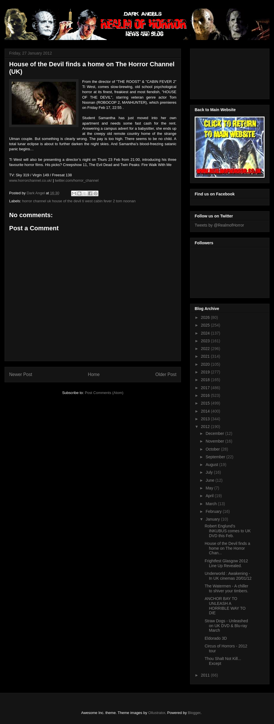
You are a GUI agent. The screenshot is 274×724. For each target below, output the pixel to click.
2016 (206, 395)
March (212, 503)
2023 (206, 341)
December (215, 433)
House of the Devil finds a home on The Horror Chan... (227, 548)
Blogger (194, 713)
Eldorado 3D (216, 638)
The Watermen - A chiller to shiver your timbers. (226, 588)
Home (94, 374)
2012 (206, 426)
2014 (206, 411)
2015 (206, 403)
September (216, 457)
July (210, 472)
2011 (206, 675)
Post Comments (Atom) (104, 393)
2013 (206, 419)
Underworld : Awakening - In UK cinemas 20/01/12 (228, 576)
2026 (206, 317)
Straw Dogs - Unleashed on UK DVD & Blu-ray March (226, 626)
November (215, 441)
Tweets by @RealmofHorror (219, 225)
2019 (206, 372)
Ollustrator (156, 713)
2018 (206, 379)
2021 (206, 356)
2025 (206, 325)
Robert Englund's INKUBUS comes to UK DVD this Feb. (228, 531)
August (212, 464)
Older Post (165, 374)
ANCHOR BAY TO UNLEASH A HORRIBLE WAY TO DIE (225, 605)
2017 (206, 387)
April (210, 495)
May (210, 488)
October (213, 449)
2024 (206, 333)
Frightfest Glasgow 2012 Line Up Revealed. (226, 563)
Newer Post (20, 374)
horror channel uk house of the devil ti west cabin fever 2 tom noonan (79, 201)
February (214, 511)
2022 (206, 348)
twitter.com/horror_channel (76, 180)
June (210, 480)
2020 (206, 364)
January (213, 519)
